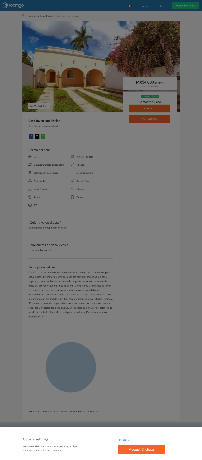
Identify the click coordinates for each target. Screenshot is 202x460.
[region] (101, 443)
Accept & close (141, 449)
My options (124, 440)
